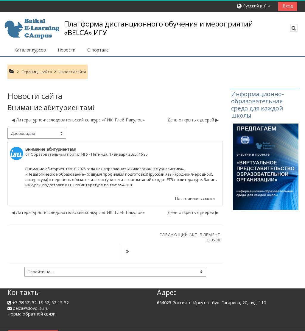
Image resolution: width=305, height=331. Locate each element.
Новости (66, 50)
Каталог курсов (30, 50)
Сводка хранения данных (33, 318)
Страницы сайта (36, 71)
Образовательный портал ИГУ (59, 154)
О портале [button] (98, 50)
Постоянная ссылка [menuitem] (195, 198)
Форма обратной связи (31, 299)
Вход (288, 6)
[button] (255, 6)
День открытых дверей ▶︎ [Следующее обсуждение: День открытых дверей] (193, 120)
